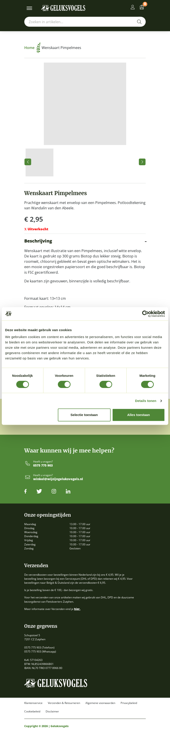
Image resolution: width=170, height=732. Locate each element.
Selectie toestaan (84, 415)
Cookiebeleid (32, 711)
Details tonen (145, 401)
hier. (77, 609)
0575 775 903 (43, 465)
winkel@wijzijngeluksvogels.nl (58, 479)
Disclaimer (52, 711)
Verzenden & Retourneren (64, 703)
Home (32, 47)
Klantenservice (33, 703)
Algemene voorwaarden (100, 703)
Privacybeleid (129, 703)
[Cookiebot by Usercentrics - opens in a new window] (145, 313)
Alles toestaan (138, 415)
